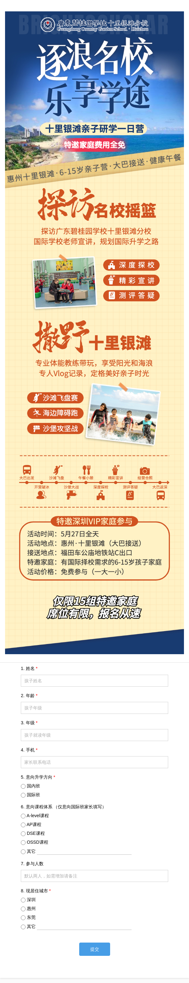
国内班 (33, 785)
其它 (79, 851)
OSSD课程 (37, 842)
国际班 (33, 794)
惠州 (31, 908)
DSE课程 (36, 833)
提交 (94, 949)
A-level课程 (38, 815)
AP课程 (34, 824)
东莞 (31, 917)
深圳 (31, 899)
